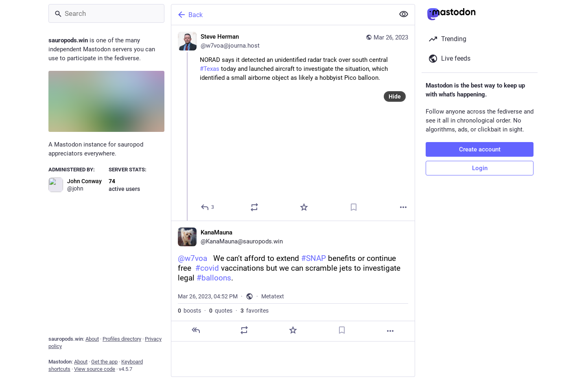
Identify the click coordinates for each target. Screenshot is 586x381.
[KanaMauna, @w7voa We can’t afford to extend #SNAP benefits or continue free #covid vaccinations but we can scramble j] (293, 281)
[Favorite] (304, 207)
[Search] (106, 13)
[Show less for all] (404, 14)
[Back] (282, 14)
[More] (403, 207)
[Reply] (208, 207)
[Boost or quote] (254, 207)
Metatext (272, 296)
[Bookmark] (354, 207)
